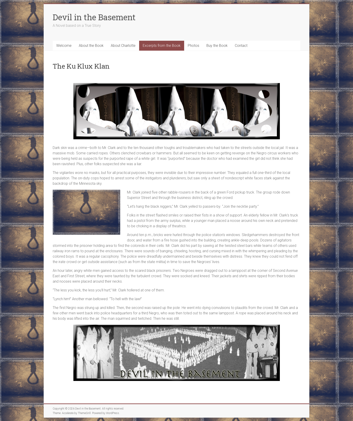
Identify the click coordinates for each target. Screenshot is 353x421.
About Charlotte (123, 45)
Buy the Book (217, 45)
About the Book (91, 45)
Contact (241, 45)
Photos (193, 45)
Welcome (64, 45)
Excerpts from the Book (162, 45)
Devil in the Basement (94, 17)
